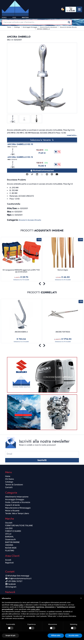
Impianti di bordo (12, 505)
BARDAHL (9, 537)
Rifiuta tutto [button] (55, 635)
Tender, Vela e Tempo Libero (17, 513)
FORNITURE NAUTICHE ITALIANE (19, 525)
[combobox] (37, 22)
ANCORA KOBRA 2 (21, 332)
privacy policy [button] (19, 605)
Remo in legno (63, 270)
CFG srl (8, 534)
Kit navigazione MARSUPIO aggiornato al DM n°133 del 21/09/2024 (21, 271)
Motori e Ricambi (12, 511)
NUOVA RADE (10, 548)
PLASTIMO (9, 551)
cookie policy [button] (35, 609)
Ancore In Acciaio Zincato (30, 220)
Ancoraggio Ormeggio (14, 499)
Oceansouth (10, 539)
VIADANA (9, 545)
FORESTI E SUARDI (13, 531)
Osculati (8, 523)
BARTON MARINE (12, 542)
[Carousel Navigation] (42, 284)
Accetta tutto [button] (73, 635)
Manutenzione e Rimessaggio (18, 508)
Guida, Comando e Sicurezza (17, 502)
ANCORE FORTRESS (63, 332)
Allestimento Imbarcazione (16, 497)
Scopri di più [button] (10, 635)
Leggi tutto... (72, 135)
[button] (81, 598)
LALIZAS (9, 528)
